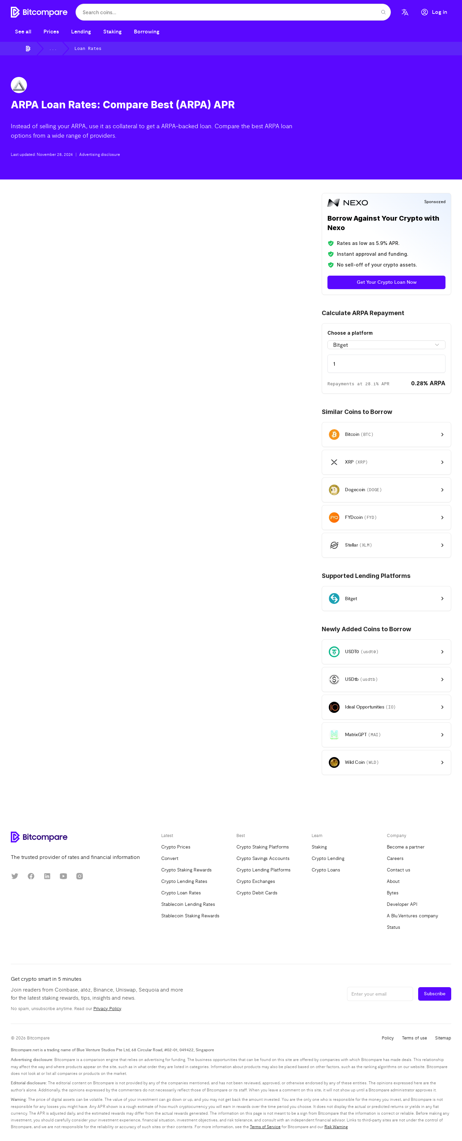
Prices (51, 31)
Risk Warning (336, 1126)
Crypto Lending (328, 858)
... (53, 48)
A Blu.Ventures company (412, 916)
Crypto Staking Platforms (262, 847)
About (393, 881)
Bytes (393, 893)
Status (393, 927)
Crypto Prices (176, 847)
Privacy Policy (107, 1008)
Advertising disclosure (99, 154)
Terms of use (414, 1038)
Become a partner (406, 847)
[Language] (405, 12)
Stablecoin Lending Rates (188, 904)
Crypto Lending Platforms (263, 870)
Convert (169, 858)
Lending (81, 31)
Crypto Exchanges (255, 881)
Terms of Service (265, 1126)
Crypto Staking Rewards (186, 870)
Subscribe (434, 994)
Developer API (402, 904)
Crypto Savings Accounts (263, 858)
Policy (388, 1038)
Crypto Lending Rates (184, 881)
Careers (395, 858)
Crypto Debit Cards (257, 893)
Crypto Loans (326, 870)
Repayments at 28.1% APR (358, 384)
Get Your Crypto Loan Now (386, 282)
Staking (112, 31)
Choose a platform (350, 333)
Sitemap (443, 1038)
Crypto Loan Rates (181, 893)
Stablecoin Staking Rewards (190, 916)
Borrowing (147, 31)
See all (23, 31)
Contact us (398, 870)
